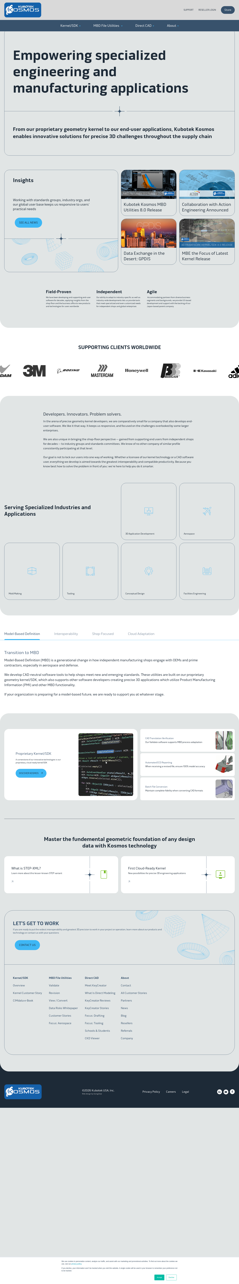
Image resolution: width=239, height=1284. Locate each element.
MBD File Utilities (60, 978)
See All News (28, 222)
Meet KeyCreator (95, 985)
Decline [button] (171, 1277)
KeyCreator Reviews (97, 1000)
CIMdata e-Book (23, 1000)
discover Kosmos (31, 773)
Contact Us (27, 945)
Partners (126, 1000)
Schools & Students (97, 1030)
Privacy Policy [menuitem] (151, 1091)
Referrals (126, 1030)
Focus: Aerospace (60, 1023)
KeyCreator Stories (97, 1008)
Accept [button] (159, 1277)
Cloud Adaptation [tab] (141, 634)
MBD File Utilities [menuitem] (108, 26)
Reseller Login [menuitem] (207, 10)
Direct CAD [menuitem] (144, 26)
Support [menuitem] (189, 10)
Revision (54, 993)
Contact (126, 985)
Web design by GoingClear (92, 1094)
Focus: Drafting (94, 1015)
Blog (123, 1015)
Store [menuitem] (227, 10)
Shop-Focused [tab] (103, 634)
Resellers (127, 1023)
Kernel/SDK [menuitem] (70, 26)
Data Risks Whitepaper (63, 1008)
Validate (54, 985)
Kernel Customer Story (27, 993)
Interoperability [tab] (66, 634)
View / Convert (58, 1000)
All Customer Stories (134, 993)
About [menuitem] (173, 26)
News (124, 1008)
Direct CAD (92, 978)
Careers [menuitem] (171, 1091)
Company (127, 1038)
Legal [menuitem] (185, 1091)
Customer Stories (60, 1015)
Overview (19, 985)
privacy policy (76, 1264)
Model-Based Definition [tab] (22, 634)
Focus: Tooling (94, 1023)
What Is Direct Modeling (100, 993)
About (125, 978)
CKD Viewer (92, 1038)
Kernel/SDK (20, 978)
